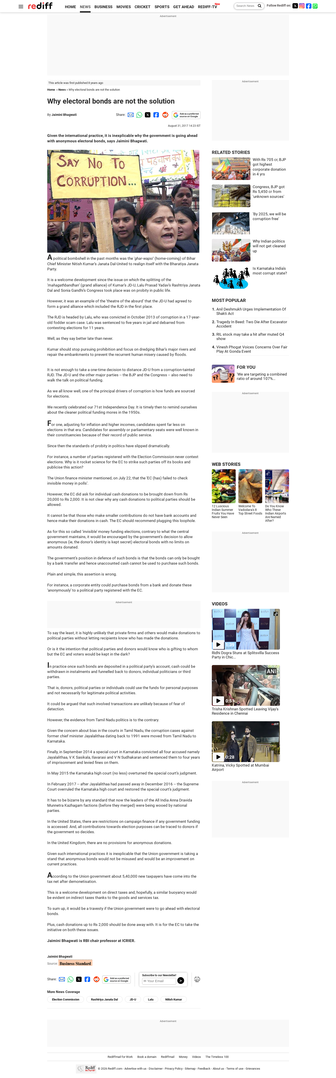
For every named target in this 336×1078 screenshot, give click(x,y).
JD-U (133, 999)
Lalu (150, 999)
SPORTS (162, 7)
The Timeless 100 (217, 1057)
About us (218, 1068)
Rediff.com (115, 1068)
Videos (196, 1057)
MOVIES (123, 7)
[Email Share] (130, 115)
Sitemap (190, 1068)
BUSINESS (103, 7)
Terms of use (234, 1068)
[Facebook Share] (155, 115)
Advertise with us (135, 1068)
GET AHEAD (183, 7)
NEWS (85, 7)
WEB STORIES (226, 464)
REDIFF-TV (207, 7)
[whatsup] (315, 6)
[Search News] (258, 6)
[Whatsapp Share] (138, 115)
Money (183, 1057)
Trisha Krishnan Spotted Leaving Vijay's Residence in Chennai (245, 711)
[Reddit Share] (164, 115)
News (62, 89)
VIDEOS (219, 604)
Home (51, 89)
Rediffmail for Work (120, 1057)
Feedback (204, 1068)
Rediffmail (167, 1057)
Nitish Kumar (173, 999)
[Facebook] (308, 6)
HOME (70, 7)
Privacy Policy (174, 1068)
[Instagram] (302, 6)
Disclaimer (156, 1068)
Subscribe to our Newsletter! (159, 975)
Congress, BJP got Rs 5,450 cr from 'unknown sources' (269, 192)
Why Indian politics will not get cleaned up (269, 246)
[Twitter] (295, 6)
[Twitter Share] (147, 115)
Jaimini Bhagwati (64, 115)
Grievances (253, 1068)
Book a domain (146, 1057)
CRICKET (143, 7)
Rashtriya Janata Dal (104, 999)
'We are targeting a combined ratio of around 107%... (262, 376)
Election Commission (65, 999)
